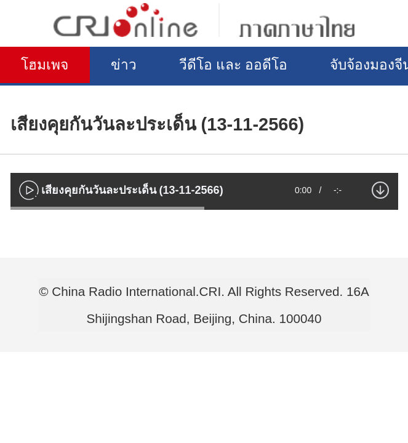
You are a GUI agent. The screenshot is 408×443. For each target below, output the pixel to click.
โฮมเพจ (50, 65)
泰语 (204, 20)
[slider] (107, 208)
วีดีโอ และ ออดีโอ (260, 65)
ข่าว (139, 65)
